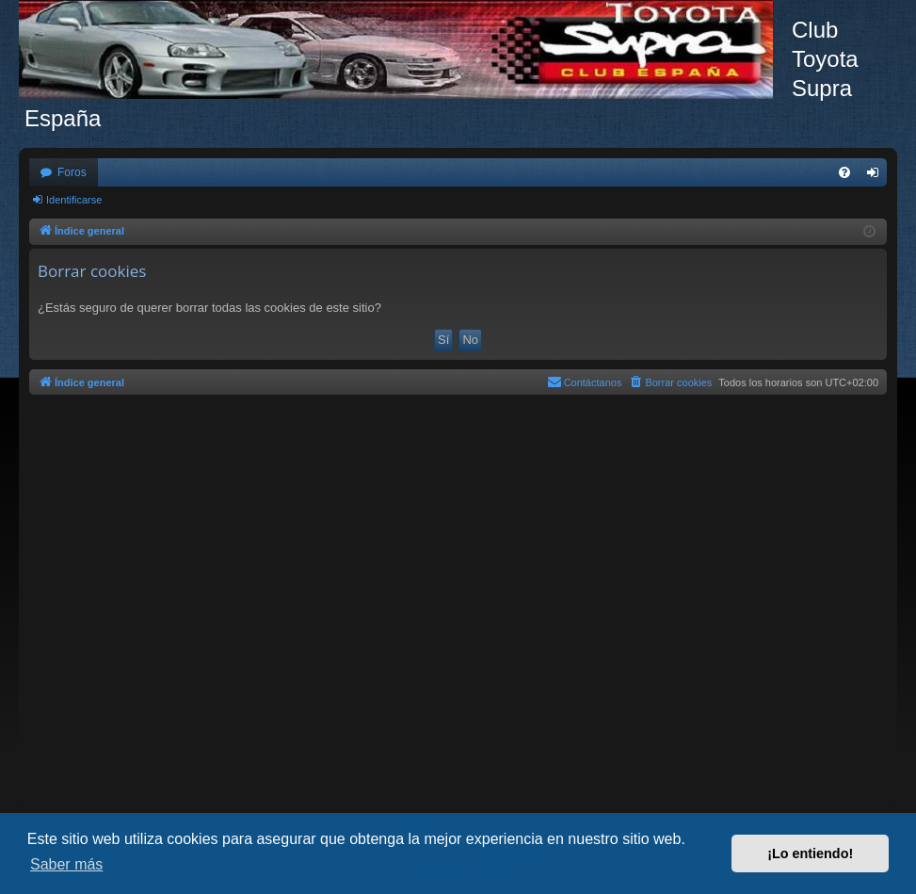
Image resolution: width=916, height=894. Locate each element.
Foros (72, 172)
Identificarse (74, 199)
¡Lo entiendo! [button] (810, 853)
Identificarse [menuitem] (877, 176)
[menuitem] (844, 172)
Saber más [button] (66, 864)
